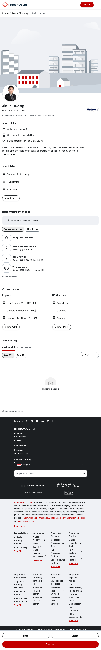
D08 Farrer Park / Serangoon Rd (75, 614)
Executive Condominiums (66, 518)
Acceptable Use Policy (25, 629)
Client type (32, 229)
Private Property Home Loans (39, 540)
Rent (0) (21, 355)
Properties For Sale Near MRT (39, 591)
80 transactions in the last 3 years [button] (25, 140)
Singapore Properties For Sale (57, 543)
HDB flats (50, 518)
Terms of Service (44, 629)
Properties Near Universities (58, 591)
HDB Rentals (76, 551)
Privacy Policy (60, 629)
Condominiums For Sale (58, 561)
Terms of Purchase (77, 629)
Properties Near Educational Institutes (57, 579)
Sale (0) (8, 355)
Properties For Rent (74, 535)
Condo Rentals (76, 558)
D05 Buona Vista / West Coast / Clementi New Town (75, 600)
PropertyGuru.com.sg (23, 502)
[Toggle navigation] (97, 5)
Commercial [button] (24, 347)
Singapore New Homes (20, 576)
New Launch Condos (19, 593)
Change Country (22, 459)
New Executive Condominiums (21, 600)
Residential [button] (8, 347)
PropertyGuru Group (24, 428)
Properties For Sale (56, 535)
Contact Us (20, 445)
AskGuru (18, 537)
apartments (40, 518)
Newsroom (19, 450)
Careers (17, 440)
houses (81, 518)
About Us (18, 433)
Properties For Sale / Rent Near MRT (37, 579)
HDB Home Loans (37, 548)
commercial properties (27, 521)
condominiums (27, 518)
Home (5, 13)
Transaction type (13, 229)
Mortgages (38, 533)
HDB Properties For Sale (58, 553)
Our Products (20, 437)
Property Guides (18, 542)
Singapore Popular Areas (74, 577)
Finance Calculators (39, 555)
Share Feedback (21, 453)
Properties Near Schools (58, 601)
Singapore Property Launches (19, 584)
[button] (9, 154)
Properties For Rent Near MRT (39, 601)
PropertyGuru (21, 533)
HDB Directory (20, 547)
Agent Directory (20, 13)
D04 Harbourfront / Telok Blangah (75, 587)
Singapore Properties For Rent (75, 543)
